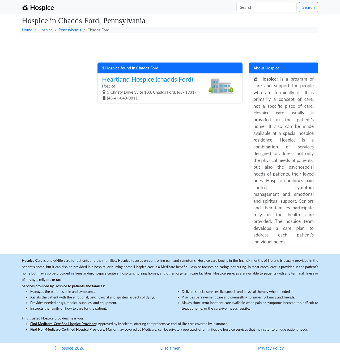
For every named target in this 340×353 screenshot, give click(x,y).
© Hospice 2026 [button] (69, 347)
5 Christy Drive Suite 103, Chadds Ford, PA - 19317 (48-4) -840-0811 (168, 88)
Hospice (46, 29)
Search (308, 7)
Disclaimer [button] (170, 347)
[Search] (266, 7)
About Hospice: (266, 67)
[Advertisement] (170, 47)
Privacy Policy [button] (271, 347)
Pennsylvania (70, 29)
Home (27, 29)
